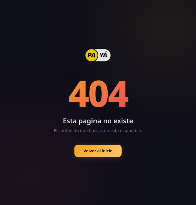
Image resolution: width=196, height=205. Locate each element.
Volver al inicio (98, 151)
